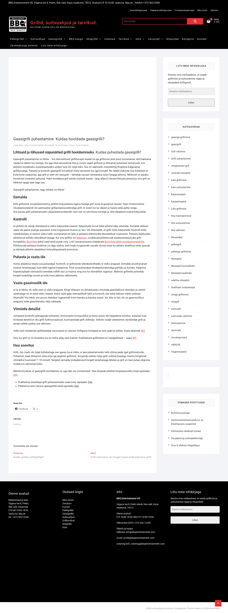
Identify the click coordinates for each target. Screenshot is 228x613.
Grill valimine (178, 151)
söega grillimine (180, 294)
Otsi (195, 21)
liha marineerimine (181, 215)
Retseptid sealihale (181, 273)
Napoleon (81, 237)
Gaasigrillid (57, 39)
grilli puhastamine (79, 145)
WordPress (214, 608)
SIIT (134, 337)
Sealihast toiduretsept (183, 287)
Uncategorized (179, 337)
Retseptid (188, 39)
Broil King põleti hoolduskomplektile (124, 241)
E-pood (66, 507)
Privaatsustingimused (184, 10)
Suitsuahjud (38, 39)
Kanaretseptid (178, 201)
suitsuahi (176, 308)
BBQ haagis (76, 39)
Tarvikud (125, 39)
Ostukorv (214, 10)
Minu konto (202, 10)
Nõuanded (172, 39)
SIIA (15, 375)
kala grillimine (178, 180)
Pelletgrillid (18, 39)
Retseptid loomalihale (183, 265)
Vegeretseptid (178, 351)
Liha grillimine (178, 208)
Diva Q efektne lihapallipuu (185, 445)
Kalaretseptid (178, 194)
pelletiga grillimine (181, 251)
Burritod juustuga (180, 412)
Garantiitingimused (138, 10)
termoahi (176, 330)
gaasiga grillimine (180, 137)
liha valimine (178, 230)
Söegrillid (93, 39)
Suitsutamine (178, 323)
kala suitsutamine (180, 187)
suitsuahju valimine (181, 316)
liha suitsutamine (180, 223)
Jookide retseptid (180, 172)
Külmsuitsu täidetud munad (186, 431)
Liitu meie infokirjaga (54, 45)
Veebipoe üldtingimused (161, 10)
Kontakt (202, 39)
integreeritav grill (180, 165)
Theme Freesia (194, 608)
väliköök (175, 344)
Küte (140, 39)
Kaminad (109, 39)
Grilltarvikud (68, 520)
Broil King (32, 241)
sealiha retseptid (180, 280)
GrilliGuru (177, 376)
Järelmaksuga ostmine (24, 45)
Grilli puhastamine (34, 145)
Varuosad (155, 39)
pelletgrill (176, 244)
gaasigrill (18, 145)
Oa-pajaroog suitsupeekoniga (187, 438)
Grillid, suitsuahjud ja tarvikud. (63, 22)
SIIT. (143, 330)
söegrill (175, 301)
